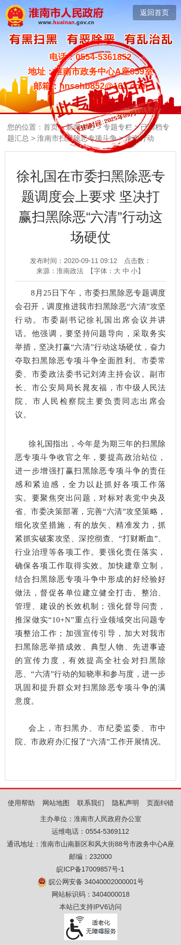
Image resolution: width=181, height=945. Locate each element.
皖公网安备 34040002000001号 (90, 882)
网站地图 (56, 803)
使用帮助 (21, 803)
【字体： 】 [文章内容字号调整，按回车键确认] (116, 271)
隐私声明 (125, 803)
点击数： (137, 261)
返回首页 (154, 12)
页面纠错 (160, 803)
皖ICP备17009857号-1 (90, 869)
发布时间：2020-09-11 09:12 (73, 261)
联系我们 (90, 803)
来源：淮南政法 (60, 271)
